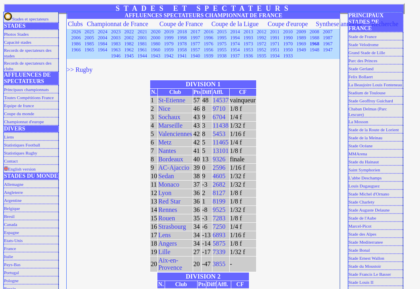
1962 (129, 50)
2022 (129, 32)
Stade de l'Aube (362, 218)
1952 (261, 50)
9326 (219, 159)
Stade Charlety (362, 201)
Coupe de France (181, 23)
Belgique (12, 208)
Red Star (169, 201)
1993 (248, 38)
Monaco (168, 184)
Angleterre (13, 192)
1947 (327, 50)
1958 (182, 50)
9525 (219, 209)
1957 (195, 50)
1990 (288, 38)
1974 (235, 44)
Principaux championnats (26, 89)
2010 (288, 32)
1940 (195, 56)
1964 (102, 50)
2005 (89, 38)
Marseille (170, 125)
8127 (219, 192)
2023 (116, 32)
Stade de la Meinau (366, 137)
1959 (168, 50)
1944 (142, 56)
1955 (221, 50)
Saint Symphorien (364, 169)
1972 (261, 44)
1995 (221, 38)
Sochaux (169, 117)
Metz (164, 142)
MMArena (358, 153)
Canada (10, 224)
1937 (235, 56)
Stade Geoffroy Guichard (371, 100)
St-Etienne (172, 100)
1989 (301, 38)
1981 (142, 44)
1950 (288, 50)
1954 (235, 50)
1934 (274, 56)
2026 (76, 32)
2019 (169, 32)
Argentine (13, 200)
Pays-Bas (12, 264)
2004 (102, 38)
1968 (314, 44)
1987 (327, 38)
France (10, 248)
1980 (155, 44)
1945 (129, 56)
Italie (8, 256)
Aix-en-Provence (170, 264)
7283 (219, 218)
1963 (115, 50)
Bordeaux (170, 159)
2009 (301, 32)
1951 (274, 50)
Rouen (166, 218)
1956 (208, 50)
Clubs (75, 23)
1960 (155, 50)
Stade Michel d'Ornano (369, 193)
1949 (301, 50)
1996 (208, 38)
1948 (314, 50)
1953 (248, 50)
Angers (167, 243)
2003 (115, 38)
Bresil (9, 216)
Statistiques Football (22, 144)
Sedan (166, 176)
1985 (89, 44)
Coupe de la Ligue (235, 23)
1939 (208, 56)
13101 (221, 150)
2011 (275, 32)
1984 (102, 44)
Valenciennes (175, 133)
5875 (219, 243)
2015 (222, 32)
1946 (115, 56)
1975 (221, 44)
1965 (89, 50)
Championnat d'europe (24, 121)
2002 (129, 38)
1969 (301, 44)
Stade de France (363, 36)
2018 (182, 32)
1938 (221, 56)
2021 (142, 32)
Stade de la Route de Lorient (374, 129)
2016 (209, 32)
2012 (262, 32)
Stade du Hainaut (364, 161)
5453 (219, 133)
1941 (182, 56)
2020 (156, 32)
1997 (195, 38)
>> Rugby (80, 69)
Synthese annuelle (339, 23)
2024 (103, 32)
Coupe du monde (19, 113)
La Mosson (358, 121)
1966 (76, 50)
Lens (164, 235)
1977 (195, 44)
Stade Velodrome (364, 44)
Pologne (11, 280)
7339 (219, 251)
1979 (168, 44)
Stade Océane (361, 145)
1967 (327, 44)
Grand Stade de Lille (367, 52)
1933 (288, 56)
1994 (235, 38)
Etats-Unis (13, 240)
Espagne (11, 232)
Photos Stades (16, 34)
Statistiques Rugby (20, 153)
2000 (155, 38)
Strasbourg (172, 226)
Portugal (11, 272)
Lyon (164, 192)
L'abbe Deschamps (365, 177)
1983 (115, 44)
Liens (9, 136)
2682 (219, 184)
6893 (219, 235)
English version (20, 169)
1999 (168, 38)
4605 (219, 176)
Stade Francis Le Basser (370, 274)
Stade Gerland (361, 68)
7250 (219, 226)
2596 (219, 167)
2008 (314, 32)
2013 (248, 32)
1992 (261, 38)
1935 (261, 56)
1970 (288, 44)
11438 (220, 125)
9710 (219, 108)
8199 (219, 201)
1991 (274, 38)
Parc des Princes (363, 60)
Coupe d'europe (288, 23)
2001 (142, 38)
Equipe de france (19, 105)
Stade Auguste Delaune (369, 210)
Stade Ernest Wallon (366, 258)
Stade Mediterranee (366, 242)
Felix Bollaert (361, 76)
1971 (274, 44)
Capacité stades (17, 42)
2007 (327, 32)
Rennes (167, 209)
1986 (76, 44)
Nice (164, 108)
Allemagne (13, 184)
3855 (219, 264)
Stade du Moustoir (365, 266)
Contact (11, 161)
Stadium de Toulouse (367, 92)
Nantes (167, 150)
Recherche (385, 23)
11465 (220, 142)
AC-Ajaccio (173, 167)
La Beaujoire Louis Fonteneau (375, 84)
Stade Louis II (361, 282)
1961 (142, 50)
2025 (89, 32)
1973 (248, 44)
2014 (235, 32)
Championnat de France (117, 23)
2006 (76, 38)
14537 (221, 100)
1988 (314, 38)
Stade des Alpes (363, 234)
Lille (164, 251)
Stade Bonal (359, 250)
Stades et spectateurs (26, 18)
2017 (195, 32)
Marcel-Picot (360, 226)
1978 (182, 44)
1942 (168, 56)
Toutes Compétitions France (29, 97)
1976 (208, 44)
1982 (129, 44)
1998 (182, 38)
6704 (219, 117)
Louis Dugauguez (364, 185)
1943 (155, 56)
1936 (248, 56)
